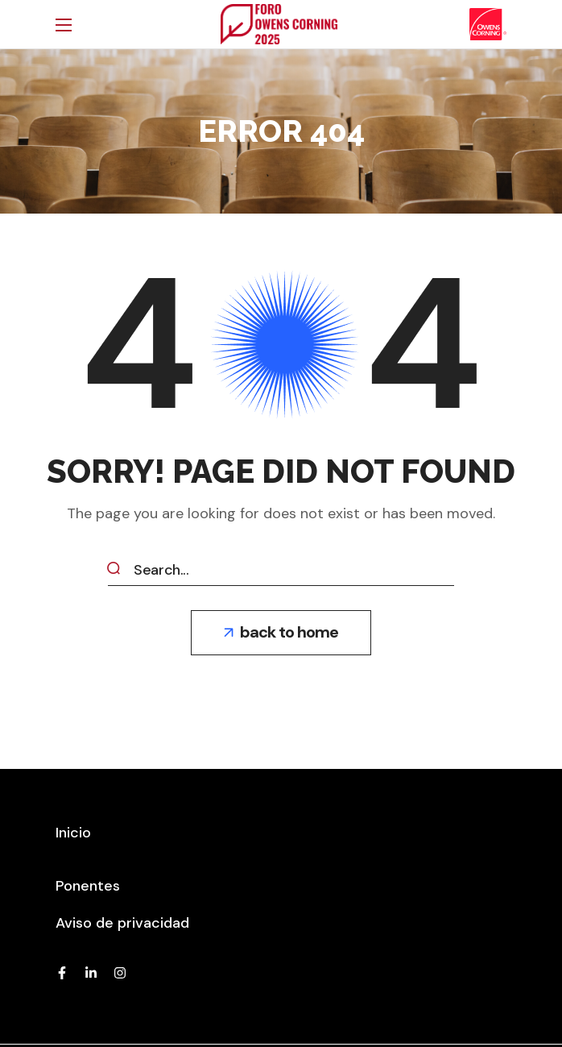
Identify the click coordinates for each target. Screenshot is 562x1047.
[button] (281, 632)
